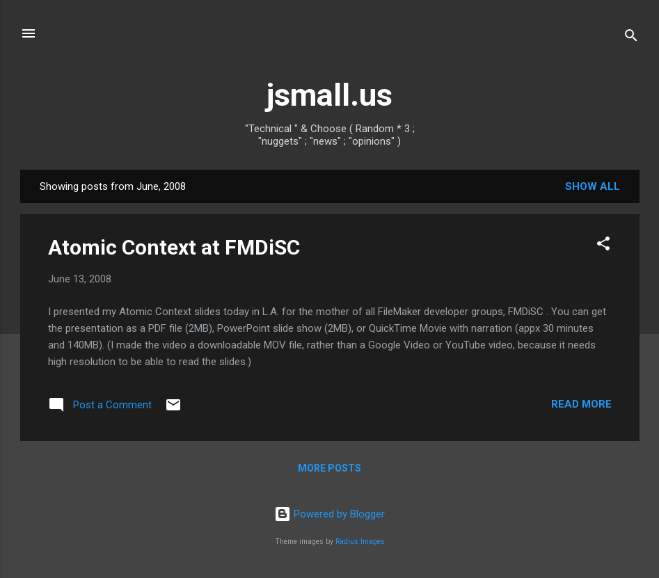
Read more (581, 404)
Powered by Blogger (329, 514)
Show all (592, 186)
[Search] (631, 38)
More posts (329, 468)
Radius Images (360, 541)
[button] (603, 246)
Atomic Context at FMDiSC (174, 247)
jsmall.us (329, 95)
